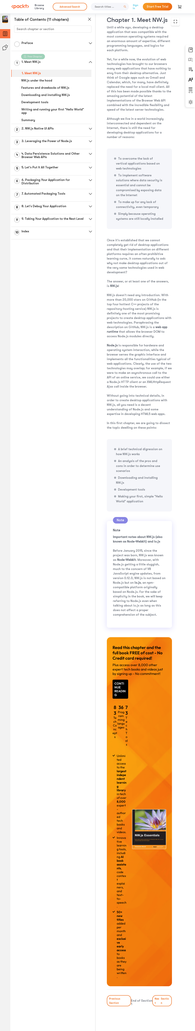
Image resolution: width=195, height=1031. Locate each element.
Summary (28, 120)
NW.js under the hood (36, 80)
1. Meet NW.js (31, 73)
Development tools (34, 102)
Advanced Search (70, 6)
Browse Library (39, 7)
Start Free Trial (157, 6)
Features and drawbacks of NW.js (45, 88)
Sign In (135, 7)
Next (162, 1001)
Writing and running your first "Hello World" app (52, 111)
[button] (90, 43)
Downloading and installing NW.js (45, 95)
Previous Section (114, 1000)
